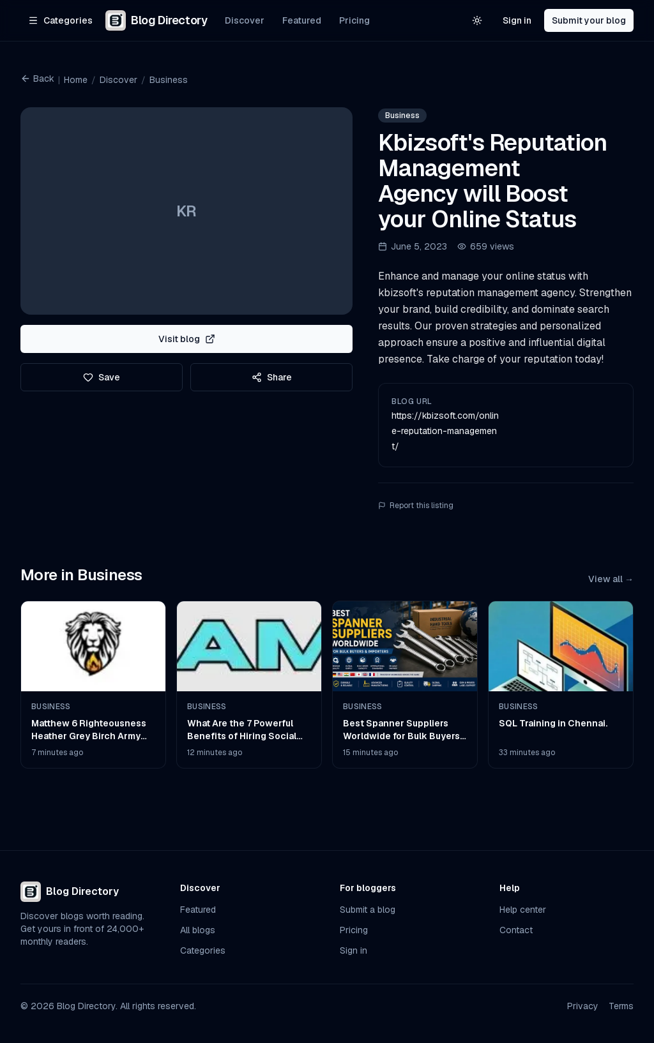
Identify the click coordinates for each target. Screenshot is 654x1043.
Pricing (354, 20)
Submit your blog (589, 20)
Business (168, 80)
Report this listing (415, 505)
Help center (522, 909)
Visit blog (186, 339)
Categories (202, 950)
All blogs (197, 930)
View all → (611, 579)
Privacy (582, 1006)
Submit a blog (367, 909)
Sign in (517, 20)
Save (101, 377)
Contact (516, 930)
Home (75, 80)
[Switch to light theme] (477, 20)
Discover (244, 20)
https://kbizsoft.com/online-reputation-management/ (445, 431)
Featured (301, 20)
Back (37, 78)
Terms (621, 1006)
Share (272, 377)
